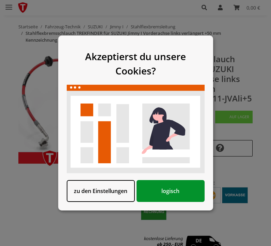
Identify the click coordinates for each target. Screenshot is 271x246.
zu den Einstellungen (100, 191)
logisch (170, 191)
